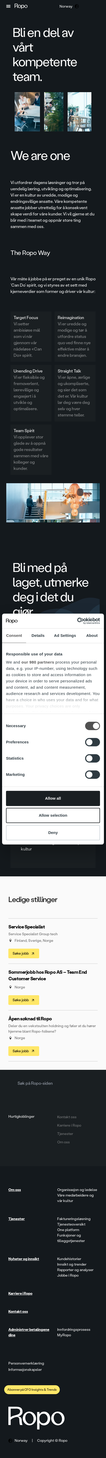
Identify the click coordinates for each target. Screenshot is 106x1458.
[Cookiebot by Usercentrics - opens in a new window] (77, 620)
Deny (53, 832)
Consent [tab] (14, 635)
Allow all (53, 798)
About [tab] (92, 635)
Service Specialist (26, 927)
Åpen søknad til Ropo (30, 1019)
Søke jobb (24, 953)
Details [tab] (38, 635)
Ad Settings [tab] (65, 635)
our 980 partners (37, 662)
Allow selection (53, 815)
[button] (8, 6)
